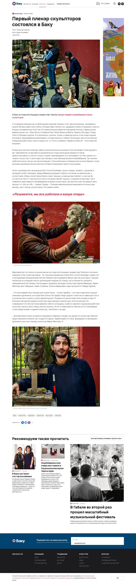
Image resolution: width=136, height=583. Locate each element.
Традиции (50, 4)
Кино (81, 560)
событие (58, 415)
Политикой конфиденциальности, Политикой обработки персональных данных (47, 578)
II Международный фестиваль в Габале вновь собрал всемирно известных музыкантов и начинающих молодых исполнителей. (93, 522)
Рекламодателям (109, 560)
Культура (42, 4)
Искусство (28, 13)
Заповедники (40, 560)
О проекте (106, 557)
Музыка (24, 471)
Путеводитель (41, 563)
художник (31, 415)
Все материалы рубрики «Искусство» (106, 438)
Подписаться (79, 543)
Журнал (105, 554)
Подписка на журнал (110, 563)
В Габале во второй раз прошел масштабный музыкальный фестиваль (92, 512)
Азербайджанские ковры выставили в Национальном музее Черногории (52, 467)
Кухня (59, 563)
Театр (81, 563)
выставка (49, 415)
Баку (14, 415)
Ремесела (61, 557)
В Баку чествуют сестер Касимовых (22, 475)
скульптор (40, 415)
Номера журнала (63, 4)
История (60, 560)
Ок (118, 578)
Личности (27, 4)
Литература (84, 566)
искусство (22, 415)
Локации (35, 4)
